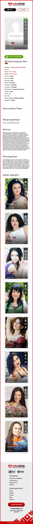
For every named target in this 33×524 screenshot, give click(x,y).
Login (23, 9)
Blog (10, 497)
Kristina (9, 447)
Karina (9, 308)
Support (11, 499)
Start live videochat (15, 57)
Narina (9, 377)
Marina (9, 238)
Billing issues (13, 482)
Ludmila (9, 342)
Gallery (11, 493)
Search (11, 495)
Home (11, 491)
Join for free (16, 505)
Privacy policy (13, 480)
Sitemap (11, 484)
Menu (10, 9)
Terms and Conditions (15, 478)
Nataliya (9, 204)
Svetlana (10, 412)
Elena (8, 273)
